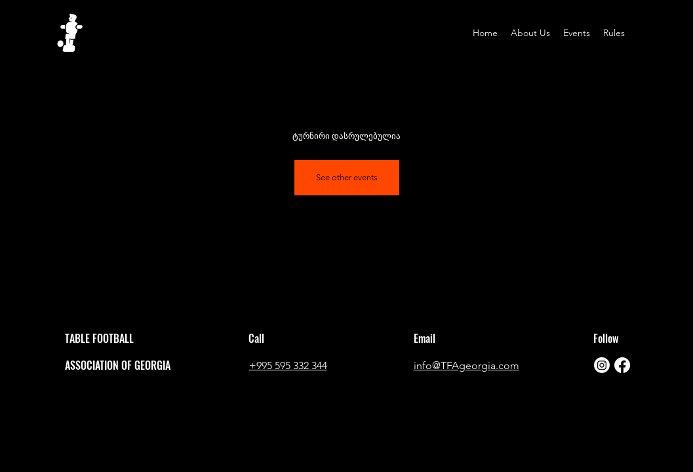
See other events (347, 177)
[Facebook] (622, 365)
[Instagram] (602, 365)
